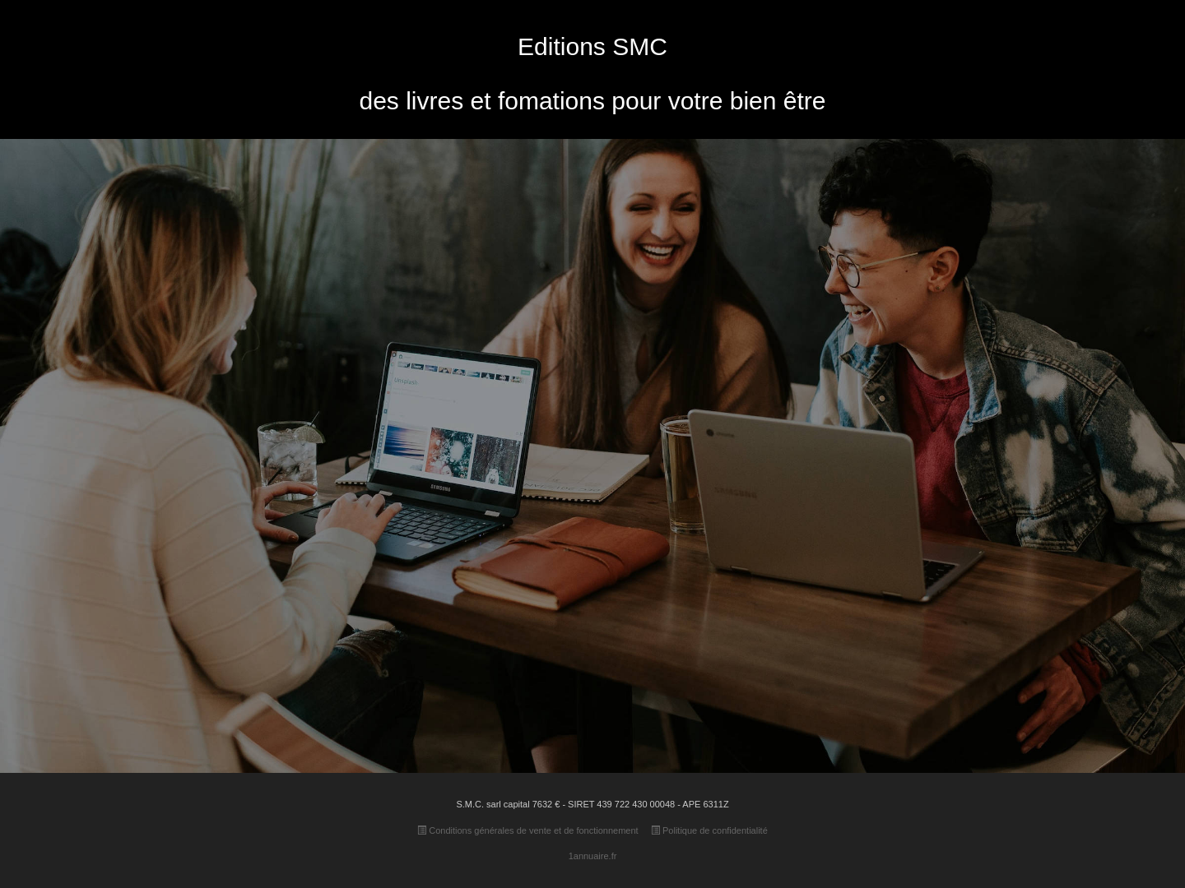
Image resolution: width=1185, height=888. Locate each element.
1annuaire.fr (593, 856)
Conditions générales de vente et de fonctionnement (527, 830)
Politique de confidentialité (709, 830)
